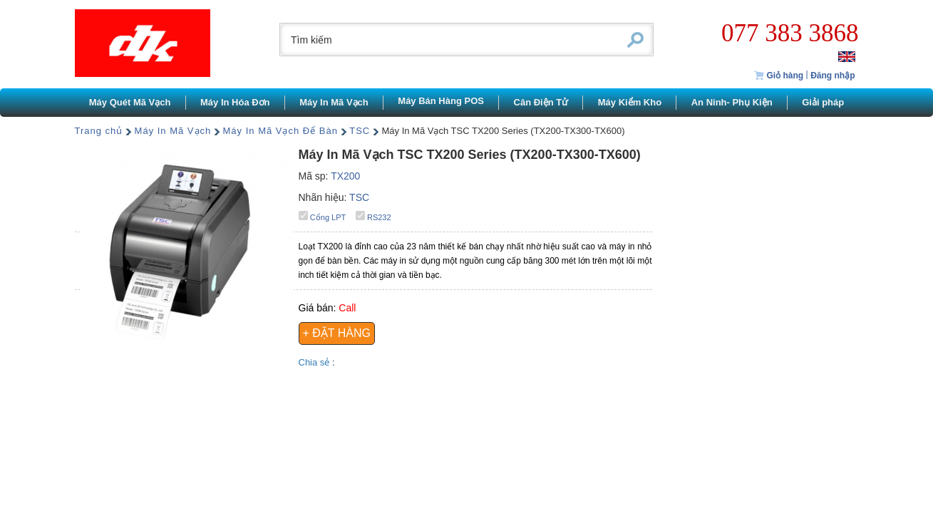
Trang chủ (99, 130)
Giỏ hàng (778, 76)
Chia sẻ (315, 362)
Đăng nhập (832, 76)
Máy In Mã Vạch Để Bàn (280, 130)
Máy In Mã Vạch (173, 130)
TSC (359, 130)
